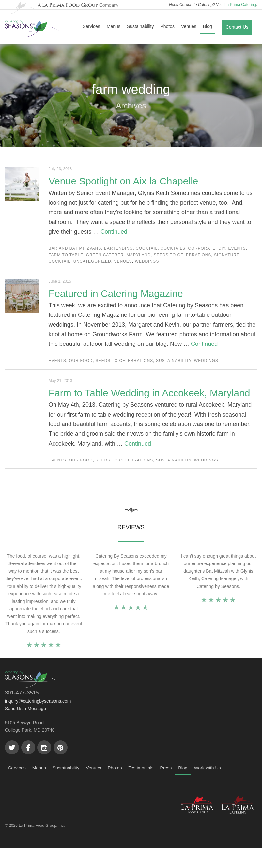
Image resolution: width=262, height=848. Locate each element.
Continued (113, 231)
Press (166, 767)
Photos (167, 26)
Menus (113, 26)
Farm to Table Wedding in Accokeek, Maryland (149, 392)
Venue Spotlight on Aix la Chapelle (123, 181)
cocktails (173, 248)
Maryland (139, 255)
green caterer (105, 255)
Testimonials (141, 767)
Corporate (202, 248)
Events (237, 248)
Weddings (147, 261)
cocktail (147, 248)
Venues (188, 26)
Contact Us (237, 27)
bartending (118, 248)
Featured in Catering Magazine (116, 293)
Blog (207, 26)
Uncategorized (92, 261)
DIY (221, 248)
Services (91, 26)
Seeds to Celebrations (182, 255)
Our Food (81, 360)
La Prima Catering (240, 4)
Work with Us (207, 767)
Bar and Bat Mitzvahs (75, 248)
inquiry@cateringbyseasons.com (38, 701)
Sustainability (140, 26)
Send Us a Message (25, 708)
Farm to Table (66, 255)
